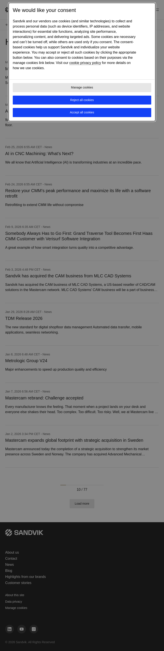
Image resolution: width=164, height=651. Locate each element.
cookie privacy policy (85, 63)
